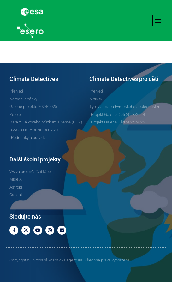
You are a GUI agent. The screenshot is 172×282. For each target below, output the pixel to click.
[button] (157, 20)
